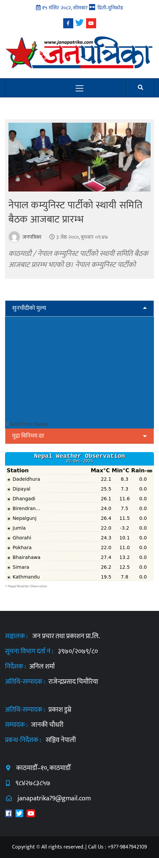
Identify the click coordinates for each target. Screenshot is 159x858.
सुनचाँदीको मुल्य (29, 308)
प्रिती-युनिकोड (110, 7)
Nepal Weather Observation (27, 586)
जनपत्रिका (31, 237)
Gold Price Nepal (29, 424)
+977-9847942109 (127, 847)
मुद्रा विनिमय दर (28, 436)
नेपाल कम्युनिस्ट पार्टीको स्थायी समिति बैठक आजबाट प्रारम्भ (75, 212)
